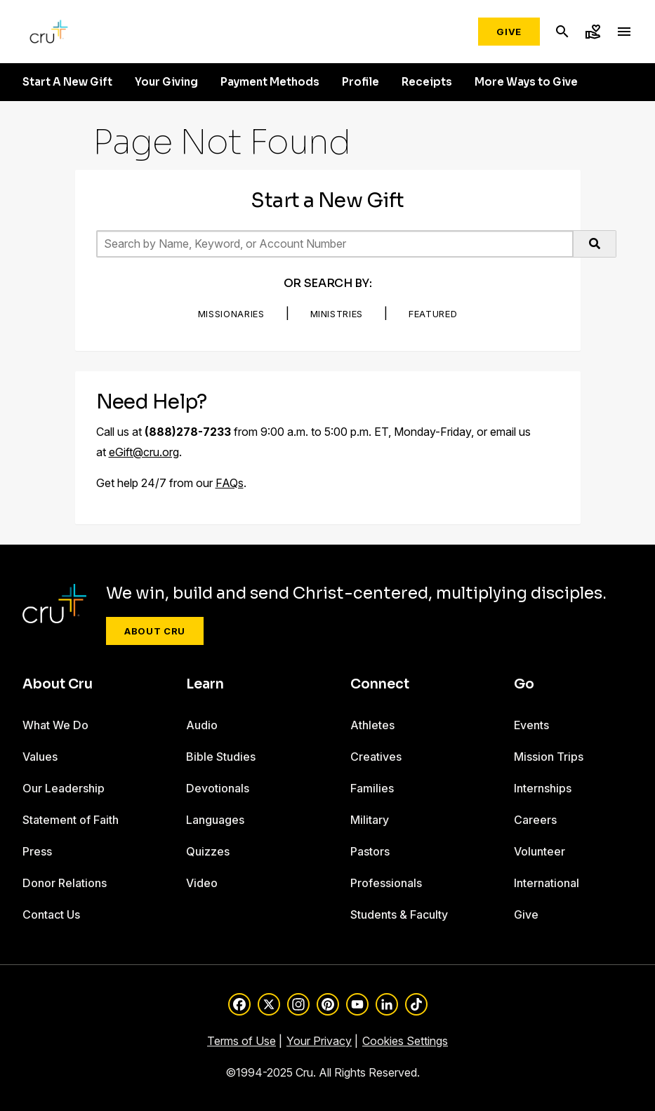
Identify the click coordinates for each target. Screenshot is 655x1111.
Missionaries (231, 313)
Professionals (386, 883)
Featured (433, 313)
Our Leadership (63, 788)
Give (509, 31)
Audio (202, 725)
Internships (542, 788)
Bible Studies (221, 757)
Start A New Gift (67, 82)
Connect (379, 684)
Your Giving (166, 82)
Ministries (337, 313)
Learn (205, 684)
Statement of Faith (70, 820)
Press (37, 851)
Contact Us (51, 914)
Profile (360, 82)
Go (524, 684)
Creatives (376, 757)
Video (202, 883)
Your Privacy (319, 1041)
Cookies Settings (405, 1041)
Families (372, 788)
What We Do (55, 725)
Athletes (372, 725)
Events (531, 725)
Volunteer (539, 851)
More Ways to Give (526, 82)
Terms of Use (241, 1041)
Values (40, 757)
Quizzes (208, 851)
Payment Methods (269, 82)
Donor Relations (64, 883)
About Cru (154, 631)
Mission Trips (548, 757)
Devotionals (217, 788)
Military (369, 820)
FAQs (230, 483)
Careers (535, 820)
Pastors (370, 851)
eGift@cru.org (144, 452)
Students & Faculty (399, 914)
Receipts (427, 82)
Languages (215, 820)
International (546, 883)
